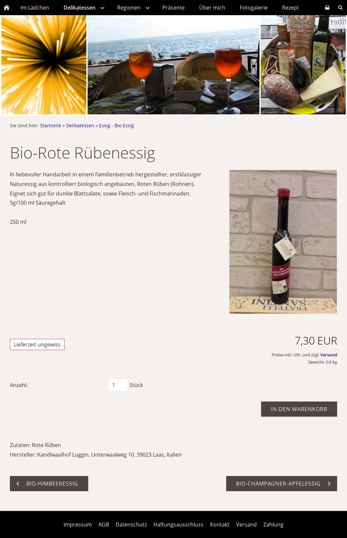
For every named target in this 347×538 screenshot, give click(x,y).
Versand (328, 355)
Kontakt (219, 524)
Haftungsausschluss (178, 524)
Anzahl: (19, 385)
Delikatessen (80, 125)
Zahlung (273, 524)
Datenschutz (131, 524)
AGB (103, 524)
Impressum (78, 524)
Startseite (50, 125)
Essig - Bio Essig (116, 125)
